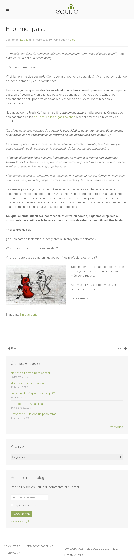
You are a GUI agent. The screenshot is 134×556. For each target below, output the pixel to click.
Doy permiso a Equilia (23, 505)
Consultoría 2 (73, 548)
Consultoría (12, 546)
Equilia (24, 39)
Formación (13, 552)
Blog (72, 39)
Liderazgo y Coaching (38, 546)
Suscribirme (21, 513)
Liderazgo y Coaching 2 (102, 548)
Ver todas (116, 427)
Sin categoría (28, 314)
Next (122, 348)
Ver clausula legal (20, 521)
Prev (12, 348)
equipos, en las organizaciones (54, 117)
